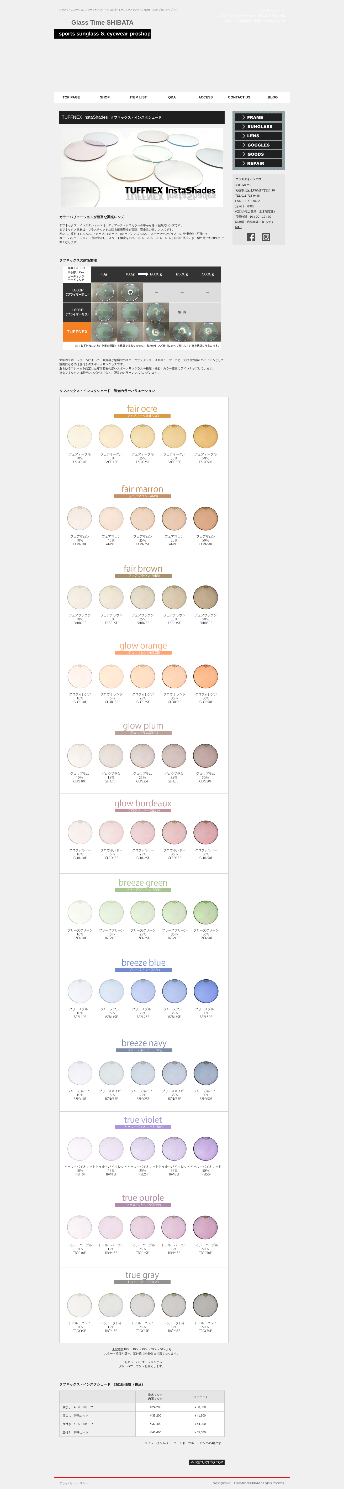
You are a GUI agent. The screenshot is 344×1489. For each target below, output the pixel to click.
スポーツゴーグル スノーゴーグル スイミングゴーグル (258, 145)
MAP (238, 227)
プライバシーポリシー (73, 1483)
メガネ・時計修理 (258, 163)
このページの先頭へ (207, 1462)
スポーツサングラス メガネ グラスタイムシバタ (102, 35)
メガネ (258, 117)
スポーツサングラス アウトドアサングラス (258, 126)
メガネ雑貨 (258, 154)
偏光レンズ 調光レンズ (258, 136)
